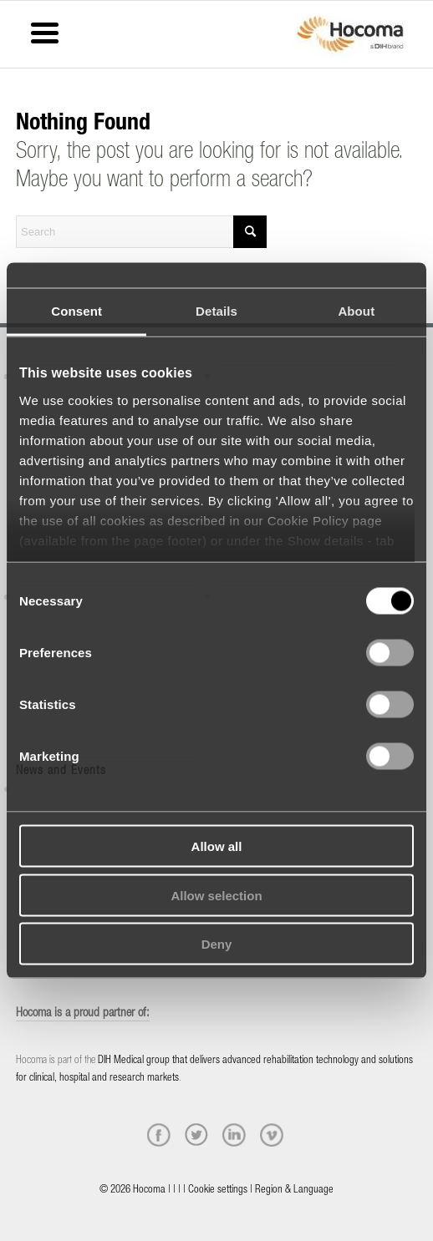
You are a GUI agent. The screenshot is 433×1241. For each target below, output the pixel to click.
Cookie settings (217, 1190)
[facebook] (158, 1135)
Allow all (216, 846)
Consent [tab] (76, 311)
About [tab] (356, 311)
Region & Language (294, 1190)
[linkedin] (234, 1135)
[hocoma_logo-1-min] (350, 34)
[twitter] (196, 1135)
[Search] (141, 231)
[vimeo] (271, 1135)
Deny (216, 944)
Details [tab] (216, 311)
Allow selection (216, 895)
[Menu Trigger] (45, 31)
